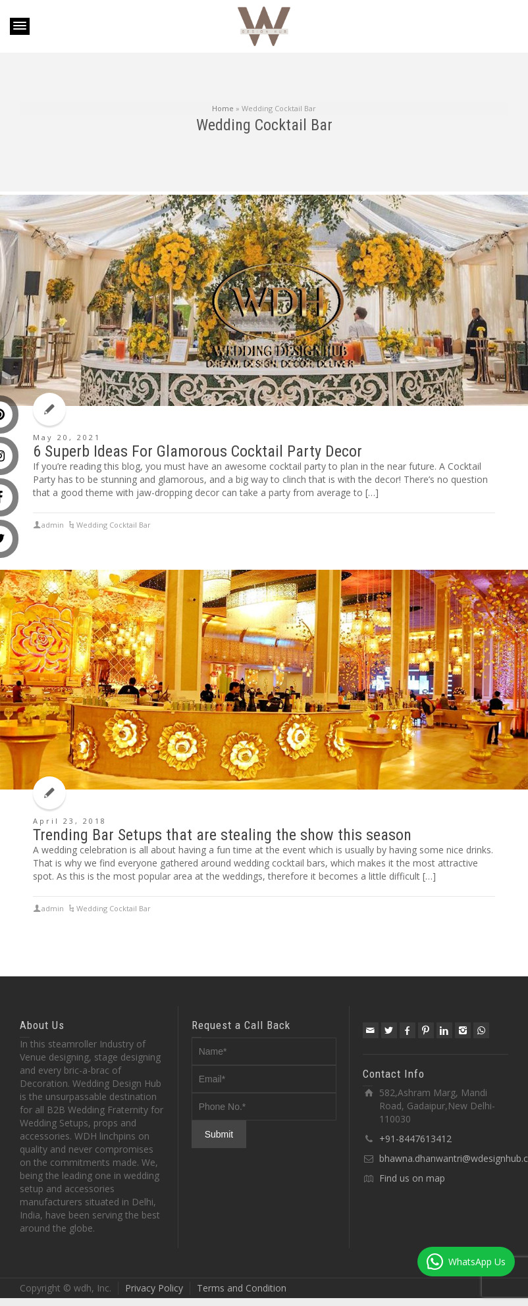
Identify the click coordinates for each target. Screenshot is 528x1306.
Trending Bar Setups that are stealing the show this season (222, 835)
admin (52, 908)
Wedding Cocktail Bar (113, 908)
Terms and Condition (241, 1288)
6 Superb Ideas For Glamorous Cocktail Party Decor (197, 451)
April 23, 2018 (70, 821)
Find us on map (412, 1178)
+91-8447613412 (415, 1138)
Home (223, 108)
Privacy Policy (154, 1288)
